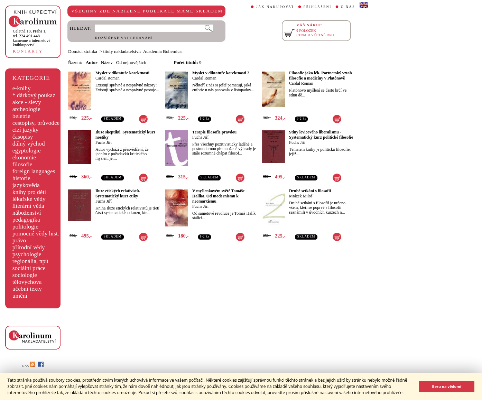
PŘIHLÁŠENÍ (318, 7)
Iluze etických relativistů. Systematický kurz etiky (117, 193)
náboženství (26, 213)
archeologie (26, 109)
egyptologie (26, 150)
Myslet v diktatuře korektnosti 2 (220, 73)
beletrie (21, 116)
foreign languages (33, 171)
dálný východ (28, 143)
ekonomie (24, 157)
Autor (92, 62)
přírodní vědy (28, 247)
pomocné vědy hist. (35, 233)
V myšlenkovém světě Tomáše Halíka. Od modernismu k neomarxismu (218, 196)
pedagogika (26, 219)
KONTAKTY (28, 51)
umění (19, 295)
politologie (25, 226)
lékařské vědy (29, 199)
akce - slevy (26, 102)
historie (21, 178)
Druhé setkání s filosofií (310, 190)
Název (107, 62)
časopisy (22, 136)
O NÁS (348, 7)
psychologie (26, 254)
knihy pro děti (29, 192)
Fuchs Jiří (103, 142)
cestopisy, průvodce (36, 123)
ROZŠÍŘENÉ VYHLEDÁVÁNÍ (124, 38)
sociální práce (29, 268)
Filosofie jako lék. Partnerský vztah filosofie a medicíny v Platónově (320, 76)
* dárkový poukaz (33, 95)
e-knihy (21, 88)
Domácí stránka (82, 51)
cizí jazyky (25, 130)
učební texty (27, 289)
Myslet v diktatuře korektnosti (122, 73)
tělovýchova (27, 282)
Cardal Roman (107, 78)
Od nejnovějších (131, 62)
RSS (28, 366)
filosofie (22, 164)
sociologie (24, 275)
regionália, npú (30, 261)
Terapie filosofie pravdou (214, 132)
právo (19, 240)
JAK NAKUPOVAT (275, 7)
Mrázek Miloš (301, 196)
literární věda (28, 206)
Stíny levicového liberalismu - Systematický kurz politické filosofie (321, 135)
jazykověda (26, 185)
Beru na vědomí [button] (446, 386)
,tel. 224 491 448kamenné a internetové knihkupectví (31, 38)
